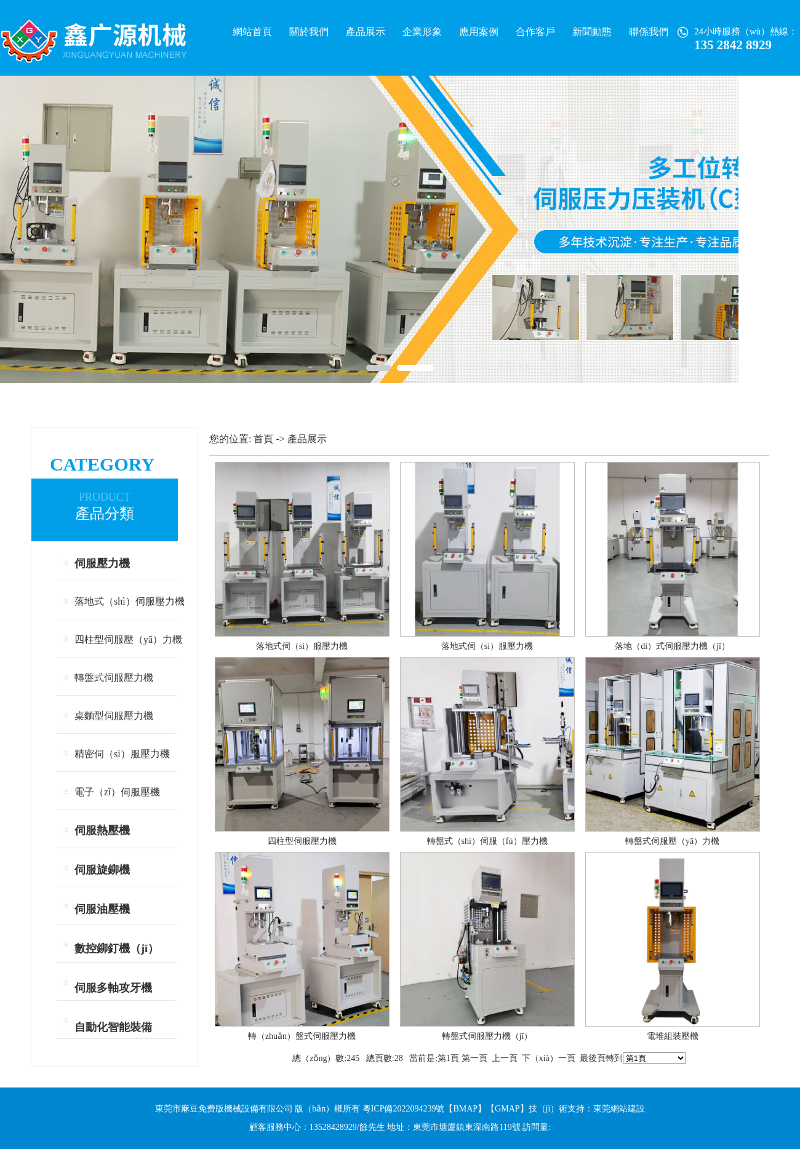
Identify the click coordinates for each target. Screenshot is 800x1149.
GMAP (507, 1108)
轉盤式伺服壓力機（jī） (487, 1036)
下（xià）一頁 (548, 1058)
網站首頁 (252, 31)
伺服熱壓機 (102, 830)
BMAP (465, 1108)
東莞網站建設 (619, 1108)
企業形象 (422, 31)
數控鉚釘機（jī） (116, 948)
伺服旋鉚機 (102, 870)
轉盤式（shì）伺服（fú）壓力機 (487, 841)
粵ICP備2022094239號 (403, 1108)
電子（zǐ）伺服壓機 (117, 792)
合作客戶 (535, 31)
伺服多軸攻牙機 (113, 988)
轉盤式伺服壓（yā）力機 (672, 841)
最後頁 (593, 1058)
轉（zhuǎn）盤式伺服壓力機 (302, 1036)
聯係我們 (648, 31)
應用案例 (478, 31)
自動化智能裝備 (113, 1027)
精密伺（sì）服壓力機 (122, 754)
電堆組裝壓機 (672, 1036)
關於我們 (309, 31)
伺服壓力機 (102, 563)
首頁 (263, 439)
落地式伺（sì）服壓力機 (302, 646)
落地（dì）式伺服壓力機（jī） (672, 646)
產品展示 (365, 31)
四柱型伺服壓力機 (302, 841)
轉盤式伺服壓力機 (113, 677)
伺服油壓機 (102, 909)
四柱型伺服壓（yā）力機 (128, 639)
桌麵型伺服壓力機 (113, 715)
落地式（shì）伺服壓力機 (129, 601)
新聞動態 (592, 31)
